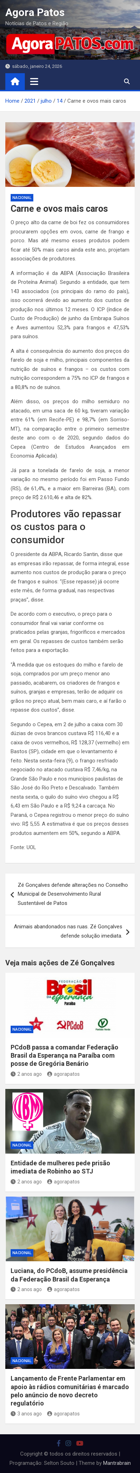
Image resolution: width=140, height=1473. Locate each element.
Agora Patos (35, 12)
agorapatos (63, 1074)
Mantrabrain (117, 1463)
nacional (22, 197)
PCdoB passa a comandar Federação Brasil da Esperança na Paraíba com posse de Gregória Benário (64, 1055)
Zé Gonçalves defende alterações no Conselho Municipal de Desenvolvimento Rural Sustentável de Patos (73, 894)
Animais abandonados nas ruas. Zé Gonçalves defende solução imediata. (68, 931)
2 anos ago (26, 1074)
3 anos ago (26, 1414)
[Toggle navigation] (34, 81)
